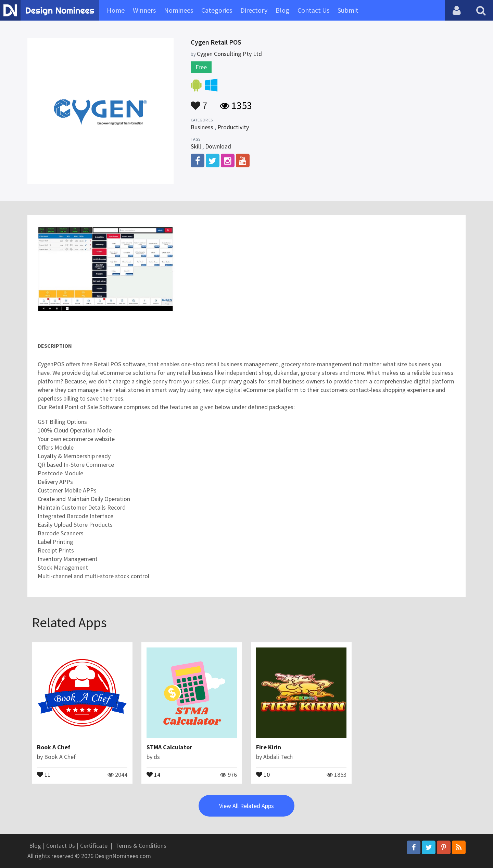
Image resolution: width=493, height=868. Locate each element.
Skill (196, 146)
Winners (144, 10)
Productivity (233, 127)
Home (116, 10)
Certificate (94, 845)
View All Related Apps (246, 806)
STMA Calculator (169, 747)
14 (153, 774)
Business (202, 127)
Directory (253, 10)
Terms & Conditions (140, 845)
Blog (282, 10)
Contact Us (313, 10)
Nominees (178, 10)
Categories (216, 10)
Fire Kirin (268, 747)
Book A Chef (53, 747)
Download (218, 146)
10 (263, 774)
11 (44, 774)
